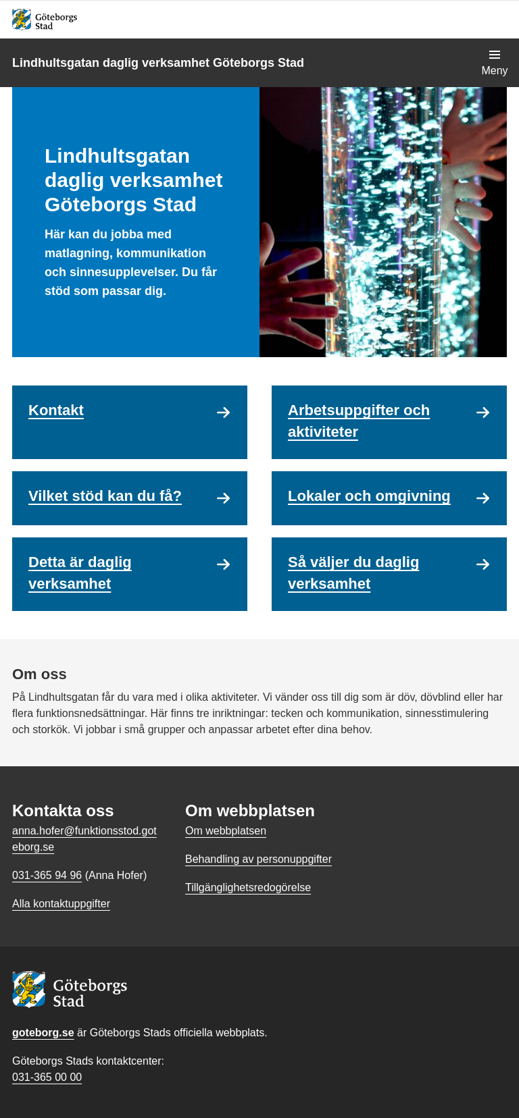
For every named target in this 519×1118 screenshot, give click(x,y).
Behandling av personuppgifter (258, 859)
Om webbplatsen (225, 830)
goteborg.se (43, 1032)
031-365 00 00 (47, 1077)
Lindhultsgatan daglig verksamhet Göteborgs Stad (158, 63)
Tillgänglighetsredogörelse (248, 887)
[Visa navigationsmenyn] (494, 62)
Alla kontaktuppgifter (61, 903)
